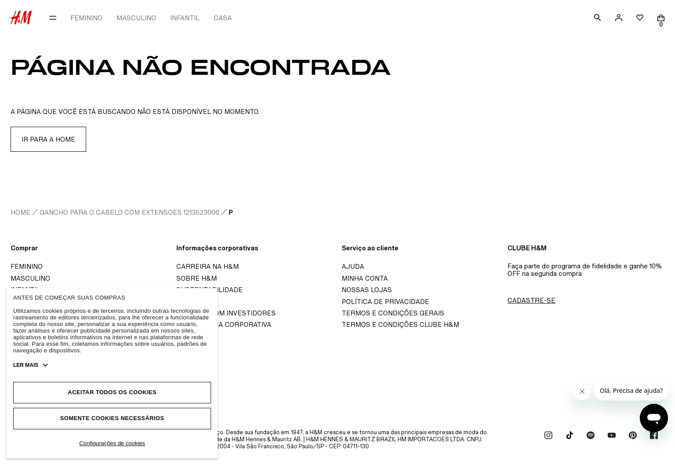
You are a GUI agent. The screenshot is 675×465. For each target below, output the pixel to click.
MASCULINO (136, 18)
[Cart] (660, 18)
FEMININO (86, 18)
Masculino (30, 278)
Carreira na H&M (207, 266)
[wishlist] (639, 17)
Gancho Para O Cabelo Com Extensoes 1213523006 (129, 212)
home (20, 212)
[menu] (52, 17)
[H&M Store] (21, 17)
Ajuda (353, 266)
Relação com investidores (226, 313)
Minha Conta (365, 278)
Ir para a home (48, 139)
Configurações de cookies (112, 443)
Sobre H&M (196, 278)
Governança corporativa (223, 324)
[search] (597, 17)
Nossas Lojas (367, 289)
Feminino (27, 266)
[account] (618, 17)
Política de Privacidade (385, 301)
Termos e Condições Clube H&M (400, 324)
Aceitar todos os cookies (112, 392)
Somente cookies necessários (112, 418)
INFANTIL (185, 18)
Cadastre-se (531, 300)
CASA (223, 18)
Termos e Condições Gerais (393, 313)
